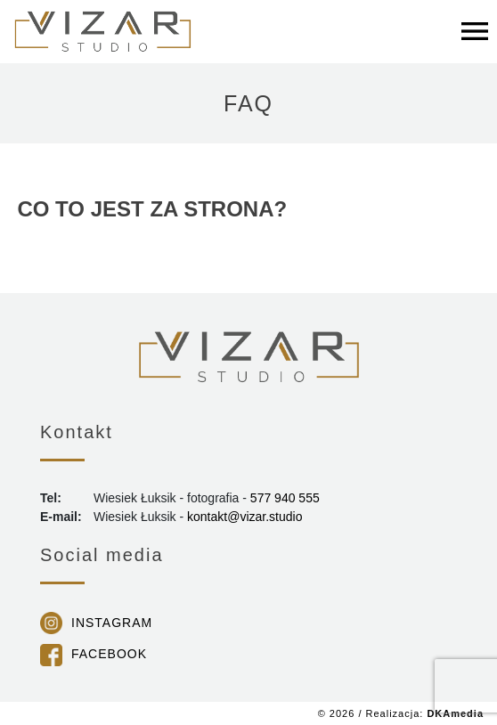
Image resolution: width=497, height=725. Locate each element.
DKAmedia (455, 713)
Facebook (109, 654)
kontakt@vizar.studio (244, 516)
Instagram (111, 622)
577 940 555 (285, 498)
